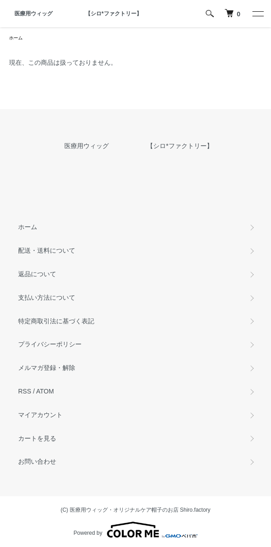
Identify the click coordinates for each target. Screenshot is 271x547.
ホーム (16, 37)
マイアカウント (40, 414)
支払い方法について (46, 297)
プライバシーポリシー (50, 344)
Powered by (135, 530)
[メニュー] (257, 13)
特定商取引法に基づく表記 (56, 321)
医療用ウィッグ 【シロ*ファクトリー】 (75, 13)
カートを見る (37, 438)
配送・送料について (46, 250)
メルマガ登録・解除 (46, 367)
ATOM (45, 391)
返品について (37, 274)
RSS (24, 391)
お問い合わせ (37, 461)
